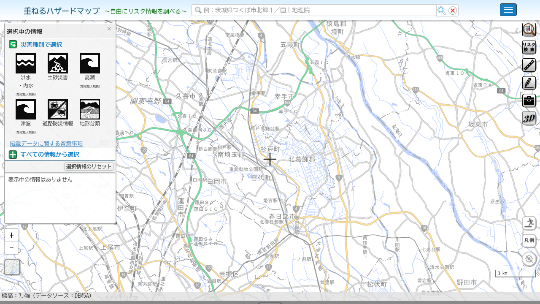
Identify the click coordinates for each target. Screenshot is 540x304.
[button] (11, 257)
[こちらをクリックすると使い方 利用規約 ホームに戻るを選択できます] (508, 9)
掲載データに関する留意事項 (46, 144)
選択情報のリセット (89, 166)
